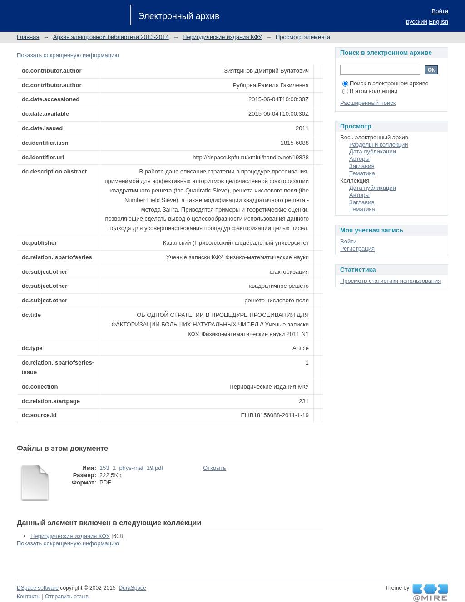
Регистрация (357, 248)
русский (416, 21)
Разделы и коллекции (378, 144)
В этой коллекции (369, 91)
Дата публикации (372, 151)
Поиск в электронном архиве (385, 83)
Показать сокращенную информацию (68, 55)
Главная (28, 37)
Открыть (214, 467)
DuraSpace (132, 588)
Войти (440, 11)
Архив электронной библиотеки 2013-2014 (111, 37)
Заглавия (362, 166)
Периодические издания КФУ (222, 37)
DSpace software (38, 588)
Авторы (359, 158)
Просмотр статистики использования (390, 280)
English (438, 21)
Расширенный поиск (368, 102)
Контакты (28, 596)
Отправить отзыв (67, 596)
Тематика (362, 173)
